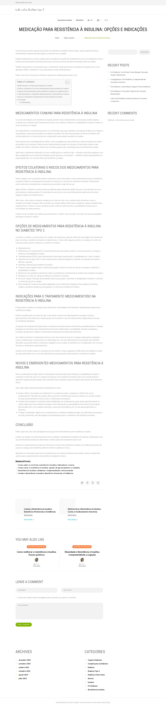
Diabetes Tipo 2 (94, 677)
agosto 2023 (24, 681)
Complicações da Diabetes (99, 670)
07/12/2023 (36, 569)
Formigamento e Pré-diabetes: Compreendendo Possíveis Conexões (130, 86)
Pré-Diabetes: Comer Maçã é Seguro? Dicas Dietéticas (128, 93)
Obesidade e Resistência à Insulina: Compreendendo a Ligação (82, 558)
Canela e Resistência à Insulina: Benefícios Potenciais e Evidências (46, 478)
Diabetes (91, 674)
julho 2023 (23, 685)
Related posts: (26, 108)
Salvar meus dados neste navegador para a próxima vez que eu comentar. (47, 604)
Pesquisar (144, 57)
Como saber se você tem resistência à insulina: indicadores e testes (47, 470)
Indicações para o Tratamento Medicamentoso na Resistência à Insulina (45, 99)
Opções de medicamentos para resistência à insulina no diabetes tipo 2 (45, 96)
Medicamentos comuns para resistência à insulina (36, 91)
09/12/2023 (79, 25)
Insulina (91, 688)
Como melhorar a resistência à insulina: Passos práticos (36, 556)
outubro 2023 (24, 674)
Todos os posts (69, 43)
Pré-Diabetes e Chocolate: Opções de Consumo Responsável (129, 101)
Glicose (91, 685)
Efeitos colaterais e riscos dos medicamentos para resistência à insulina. (45, 94)
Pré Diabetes (93, 692)
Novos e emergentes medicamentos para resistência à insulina (42, 102)
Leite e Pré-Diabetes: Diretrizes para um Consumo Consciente (130, 108)
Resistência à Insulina (65, 25)
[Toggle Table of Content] (70, 88)
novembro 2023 (25, 670)
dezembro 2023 (25, 666)
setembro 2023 (25, 677)
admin (38, 567)
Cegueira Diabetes (96, 666)
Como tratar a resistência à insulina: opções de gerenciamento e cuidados (50, 473)
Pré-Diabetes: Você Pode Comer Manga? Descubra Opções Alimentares (127, 79)
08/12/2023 (82, 572)
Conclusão (22, 105)
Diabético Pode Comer (97, 681)
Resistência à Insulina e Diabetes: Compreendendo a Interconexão (46, 476)
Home (57, 43)
